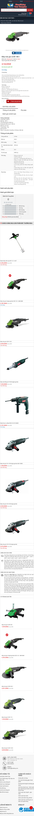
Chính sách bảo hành (23, 795)
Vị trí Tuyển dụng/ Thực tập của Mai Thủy (7, 779)
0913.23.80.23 (15, 1)
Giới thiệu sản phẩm (9, 106)
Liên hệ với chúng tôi (5, 790)
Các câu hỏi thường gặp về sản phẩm (25, 781)
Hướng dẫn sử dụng (23, 778)
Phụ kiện (23, 110)
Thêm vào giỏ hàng (14, 101)
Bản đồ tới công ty (4, 792)
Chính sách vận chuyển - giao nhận (25, 793)
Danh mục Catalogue (5, 784)
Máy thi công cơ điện (5, 809)
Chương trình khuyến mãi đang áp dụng (26, 784)
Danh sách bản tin (4, 786)
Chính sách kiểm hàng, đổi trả (25, 797)
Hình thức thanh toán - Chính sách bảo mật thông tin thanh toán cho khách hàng (26, 789)
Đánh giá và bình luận (9, 114)
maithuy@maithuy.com (28, 1)
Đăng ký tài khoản (22, 14)
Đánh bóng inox (3, 807)
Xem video (16, 53)
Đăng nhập (23, 13)
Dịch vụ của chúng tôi (5, 782)
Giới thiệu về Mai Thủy (5, 776)
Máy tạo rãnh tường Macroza (7, 813)
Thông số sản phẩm (9, 110)
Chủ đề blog (3, 788)
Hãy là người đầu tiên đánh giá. (9, 60)
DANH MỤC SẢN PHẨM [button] (7, 18)
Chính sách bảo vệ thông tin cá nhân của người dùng (25, 800)
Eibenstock (9, 59)
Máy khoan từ (3, 811)
